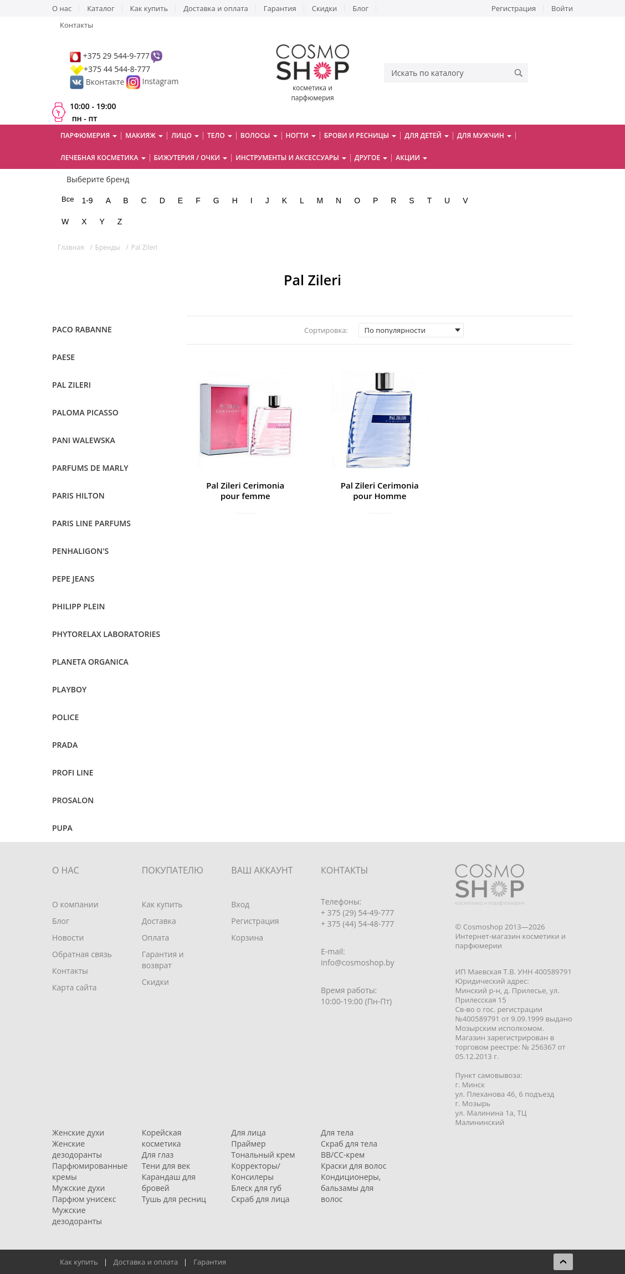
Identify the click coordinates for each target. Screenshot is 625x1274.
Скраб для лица (260, 1199)
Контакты (76, 25)
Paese (63, 357)
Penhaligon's (80, 551)
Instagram (160, 81)
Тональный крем (263, 1154)
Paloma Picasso (85, 412)
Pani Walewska (83, 440)
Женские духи (78, 1132)
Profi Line (73, 772)
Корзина (247, 937)
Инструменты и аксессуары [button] (290, 157)
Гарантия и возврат (163, 959)
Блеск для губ (256, 1188)
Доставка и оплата (215, 8)
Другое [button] (371, 157)
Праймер (248, 1143)
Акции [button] (411, 157)
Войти (562, 8)
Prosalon (73, 800)
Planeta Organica (90, 661)
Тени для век (166, 1165)
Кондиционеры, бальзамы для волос (351, 1188)
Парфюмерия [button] (88, 135)
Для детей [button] (426, 135)
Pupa (62, 828)
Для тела (337, 1132)
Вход (240, 904)
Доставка (159, 921)
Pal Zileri (71, 384)
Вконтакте (98, 81)
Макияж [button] (144, 135)
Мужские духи (78, 1188)
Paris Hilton (78, 495)
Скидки (324, 8)
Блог (360, 8)
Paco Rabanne (82, 329)
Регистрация (513, 8)
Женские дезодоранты (77, 1149)
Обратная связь (82, 954)
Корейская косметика (162, 1138)
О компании (75, 904)
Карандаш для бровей (169, 1182)
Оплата (156, 937)
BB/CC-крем (343, 1154)
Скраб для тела (349, 1143)
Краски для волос (353, 1165)
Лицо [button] (185, 135)
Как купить (149, 8)
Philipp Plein (78, 606)
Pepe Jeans (73, 578)
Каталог (100, 8)
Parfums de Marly (90, 468)
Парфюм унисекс (84, 1199)
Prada (65, 744)
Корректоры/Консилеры (255, 1171)
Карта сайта (74, 987)
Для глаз (158, 1154)
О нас (61, 8)
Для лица (248, 1132)
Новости (68, 937)
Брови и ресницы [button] (360, 135)
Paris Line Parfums (91, 523)
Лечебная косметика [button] (103, 157)
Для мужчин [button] (484, 135)
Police (65, 717)
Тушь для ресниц (174, 1199)
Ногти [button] (301, 135)
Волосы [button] (259, 135)
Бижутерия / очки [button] (191, 157)
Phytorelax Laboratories (106, 634)
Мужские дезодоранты (77, 1215)
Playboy (69, 689)
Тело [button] (219, 135)
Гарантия (280, 8)
